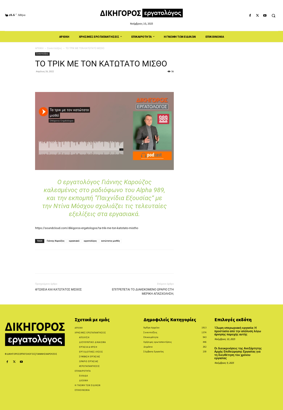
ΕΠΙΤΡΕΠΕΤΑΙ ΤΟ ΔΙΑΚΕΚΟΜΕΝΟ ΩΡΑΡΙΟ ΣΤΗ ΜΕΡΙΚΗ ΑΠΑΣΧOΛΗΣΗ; (143, 291)
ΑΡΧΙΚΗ (39, 48)
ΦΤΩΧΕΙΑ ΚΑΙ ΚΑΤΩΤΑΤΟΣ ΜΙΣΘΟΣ (58, 289)
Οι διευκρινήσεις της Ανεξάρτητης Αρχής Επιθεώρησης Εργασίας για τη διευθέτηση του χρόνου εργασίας (238, 353)
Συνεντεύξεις (54, 48)
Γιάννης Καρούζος (56, 241)
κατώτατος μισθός (110, 241)
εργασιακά (74, 241)
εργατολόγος (90, 241)
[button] (273, 15)
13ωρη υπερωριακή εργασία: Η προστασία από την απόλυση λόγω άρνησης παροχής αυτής (237, 331)
